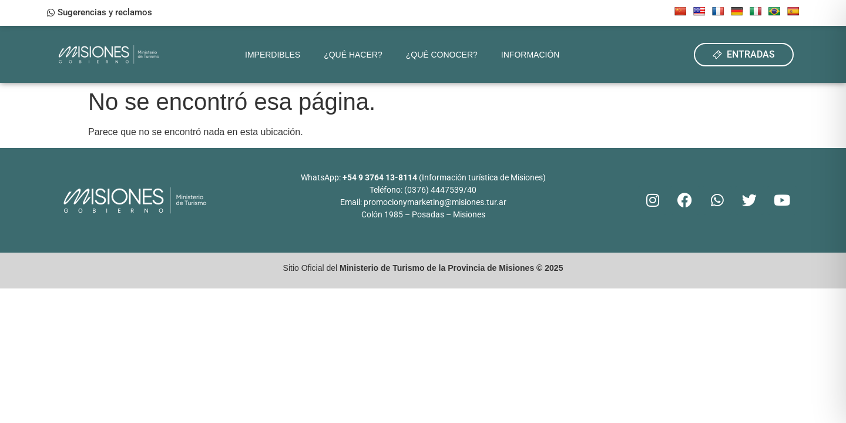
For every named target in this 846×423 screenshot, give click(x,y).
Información (530, 54)
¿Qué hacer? (353, 54)
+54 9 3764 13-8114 (380, 177)
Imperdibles (272, 54)
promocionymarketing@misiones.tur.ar (435, 202)
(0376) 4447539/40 (440, 189)
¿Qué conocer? (442, 54)
